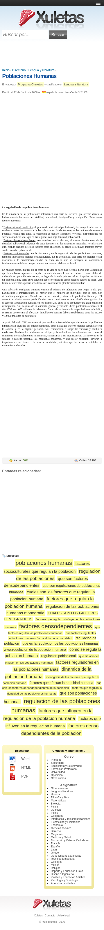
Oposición (57, 775)
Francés (55, 843)
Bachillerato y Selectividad (66, 765)
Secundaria (57, 762)
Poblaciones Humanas (29, 76)
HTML (20, 767)
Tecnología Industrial (63, 858)
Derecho (56, 831)
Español (55, 846)
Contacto (50, 915)
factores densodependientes (55, 626)
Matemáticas (58, 800)
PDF (18, 776)
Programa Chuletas (30, 84)
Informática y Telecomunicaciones (70, 818)
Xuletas (38, 915)
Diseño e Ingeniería (62, 874)
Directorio (19, 70)
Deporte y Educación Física (67, 871)
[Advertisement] (52, 54)
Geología (56, 861)
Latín (54, 849)
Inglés (54, 812)
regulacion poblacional (58, 656)
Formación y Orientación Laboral (70, 840)
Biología (55, 803)
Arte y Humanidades (63, 883)
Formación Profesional (64, 769)
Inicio (6, 70)
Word (19, 759)
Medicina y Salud (61, 837)
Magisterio (57, 834)
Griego (55, 852)
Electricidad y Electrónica (65, 822)
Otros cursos (58, 778)
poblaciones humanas (44, 563)
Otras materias (59, 788)
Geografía (57, 815)
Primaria (56, 759)
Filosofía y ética (60, 797)
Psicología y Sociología (64, 880)
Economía (57, 825)
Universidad (58, 772)
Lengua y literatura (41, 70)
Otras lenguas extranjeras (66, 855)
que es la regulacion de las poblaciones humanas (60, 643)
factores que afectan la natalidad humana (61, 683)
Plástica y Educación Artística (68, 877)
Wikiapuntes (50, 921)
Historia (55, 794)
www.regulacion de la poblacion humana (35, 649)
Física (54, 806)
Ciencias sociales (61, 828)
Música (55, 864)
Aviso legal (63, 915)
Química (56, 809)
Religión (55, 868)
